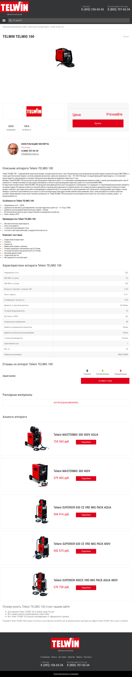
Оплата (54, 657)
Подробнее (86, 442)
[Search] (69, 20)
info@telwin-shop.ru (30, 154)
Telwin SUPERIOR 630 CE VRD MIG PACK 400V (82, 544)
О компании (45, 657)
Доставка (62, 657)
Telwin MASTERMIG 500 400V (72, 471)
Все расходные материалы (66, 402)
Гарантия (71, 657)
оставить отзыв (105, 381)
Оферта (79, 657)
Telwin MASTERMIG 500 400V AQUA (76, 434)
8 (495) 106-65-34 (92, 9)
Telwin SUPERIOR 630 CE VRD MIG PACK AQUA (82, 507)
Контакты (88, 657)
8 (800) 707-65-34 (119, 9)
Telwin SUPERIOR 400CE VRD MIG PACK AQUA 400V (86, 580)
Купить (98, 123)
